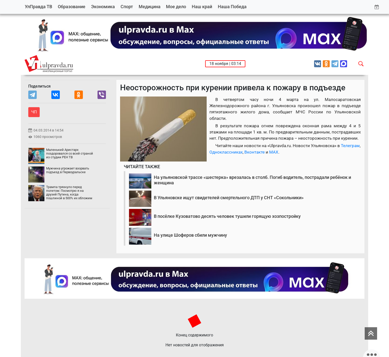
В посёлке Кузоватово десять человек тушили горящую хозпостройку (227, 216)
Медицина (150, 6)
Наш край (202, 6)
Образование (71, 6)
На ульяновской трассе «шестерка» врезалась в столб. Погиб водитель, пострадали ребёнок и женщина (252, 180)
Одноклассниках (226, 152)
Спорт (127, 6)
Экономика (103, 6)
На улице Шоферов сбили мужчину (190, 235)
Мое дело (176, 6)
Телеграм (350, 145)
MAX (273, 152)
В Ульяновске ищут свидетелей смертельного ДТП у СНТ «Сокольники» (229, 197)
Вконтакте (254, 152)
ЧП (34, 112)
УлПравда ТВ (38, 6)
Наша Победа (232, 6)
